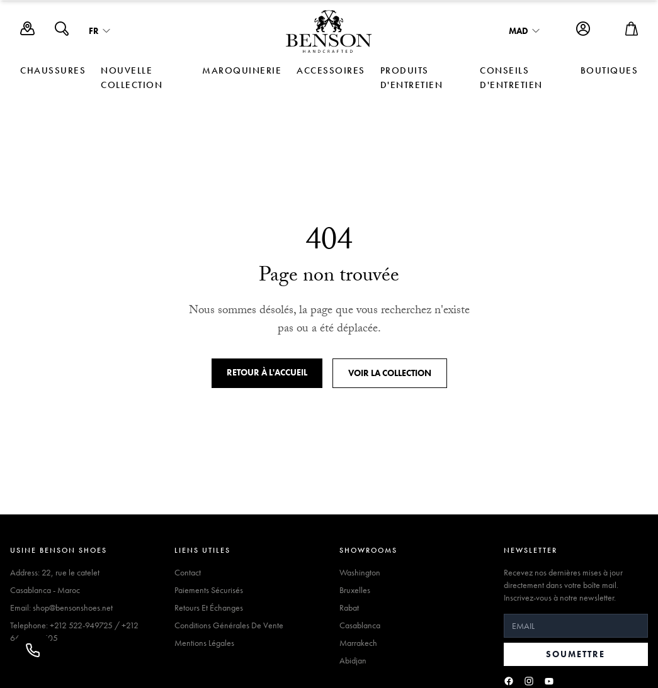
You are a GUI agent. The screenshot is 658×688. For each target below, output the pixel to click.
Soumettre (575, 654)
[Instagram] (529, 681)
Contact (187, 572)
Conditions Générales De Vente (228, 625)
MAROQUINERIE (241, 70)
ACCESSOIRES (331, 70)
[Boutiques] (27, 31)
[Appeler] (33, 650)
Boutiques (609, 70)
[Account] (583, 31)
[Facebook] (509, 681)
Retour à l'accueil (267, 372)
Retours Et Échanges (208, 607)
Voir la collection (389, 373)
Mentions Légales (204, 642)
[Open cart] (631, 31)
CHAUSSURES (53, 70)
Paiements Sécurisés (208, 590)
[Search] (62, 31)
